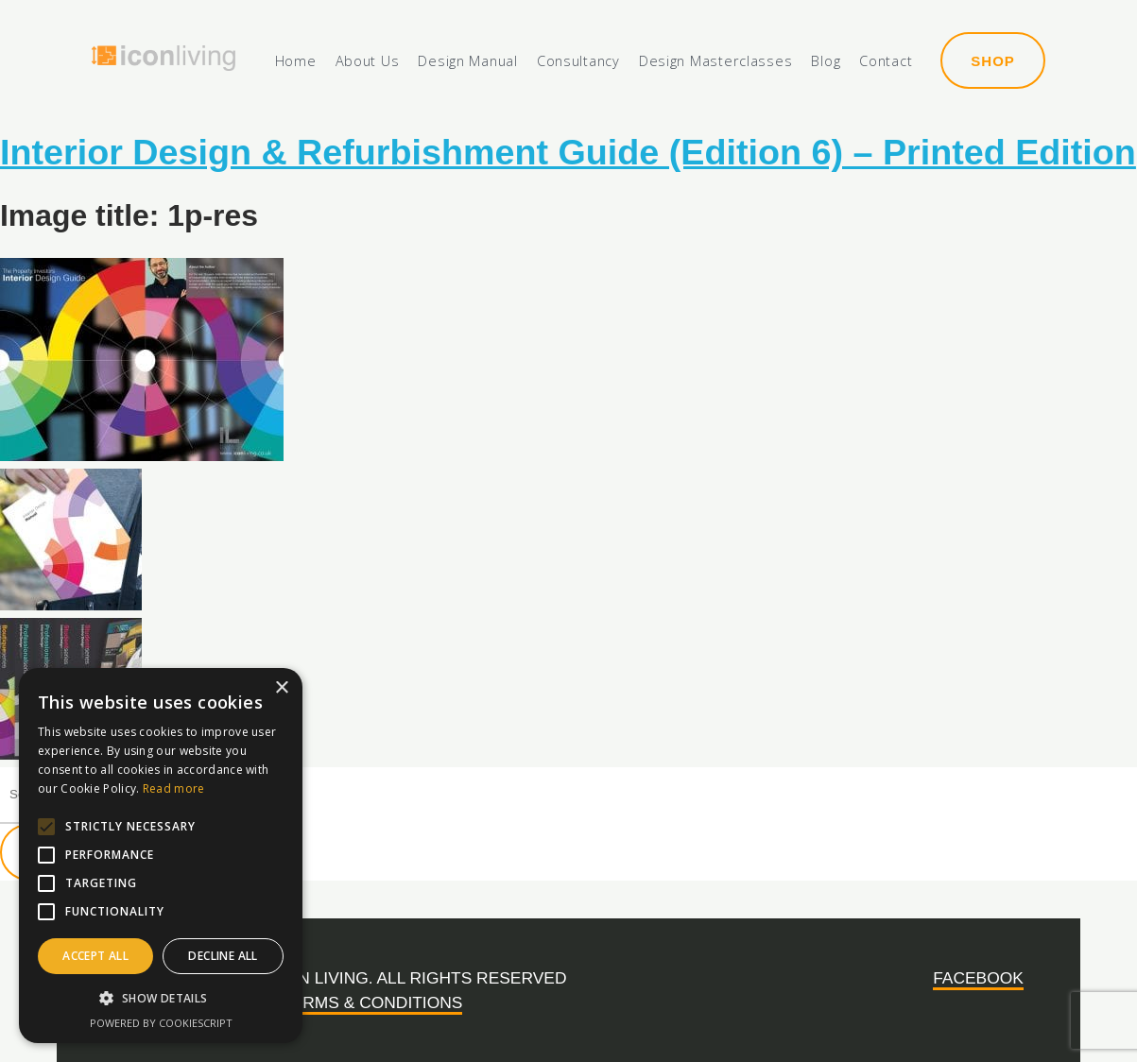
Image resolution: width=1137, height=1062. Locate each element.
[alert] (160, 855)
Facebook (978, 977)
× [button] (281, 688)
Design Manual (467, 62)
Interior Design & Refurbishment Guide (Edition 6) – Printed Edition (568, 152)
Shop (993, 61)
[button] (161, 998)
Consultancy (578, 62)
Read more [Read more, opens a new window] (174, 788)
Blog (825, 62)
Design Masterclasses (716, 62)
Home (296, 62)
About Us (368, 62)
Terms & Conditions (372, 1002)
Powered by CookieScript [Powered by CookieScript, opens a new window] (161, 1023)
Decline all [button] (222, 956)
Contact (885, 62)
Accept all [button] (95, 956)
